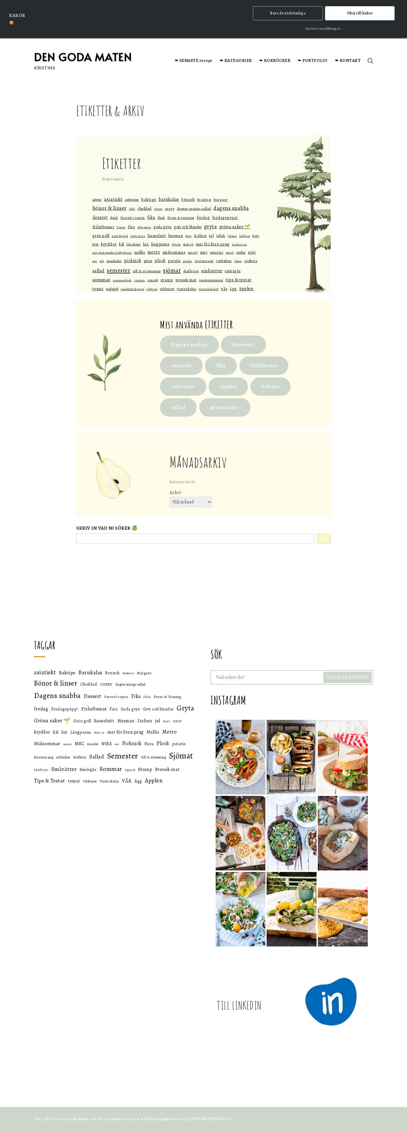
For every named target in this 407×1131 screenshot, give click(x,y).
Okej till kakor (360, 13)
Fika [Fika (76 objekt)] (151, 217)
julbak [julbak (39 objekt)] (220, 236)
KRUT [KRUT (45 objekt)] (95, 244)
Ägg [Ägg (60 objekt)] (233, 289)
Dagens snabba (189, 344)
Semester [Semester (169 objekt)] (118, 270)
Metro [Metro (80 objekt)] (154, 252)
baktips (271, 386)
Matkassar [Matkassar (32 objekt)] (239, 244)
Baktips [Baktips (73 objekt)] (148, 199)
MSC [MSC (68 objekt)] (204, 252)
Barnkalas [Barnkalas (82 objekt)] (169, 199)
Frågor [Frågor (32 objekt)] (121, 227)
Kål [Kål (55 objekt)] (121, 244)
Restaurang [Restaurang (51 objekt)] (204, 261)
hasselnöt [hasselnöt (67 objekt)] (157, 235)
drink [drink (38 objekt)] (114, 218)
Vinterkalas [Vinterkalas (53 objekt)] (186, 289)
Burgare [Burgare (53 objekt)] (221, 199)
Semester (243, 344)
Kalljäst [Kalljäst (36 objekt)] (244, 236)
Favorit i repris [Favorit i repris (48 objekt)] (132, 217)
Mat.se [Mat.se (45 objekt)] (188, 244)
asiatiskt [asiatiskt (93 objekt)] (113, 199)
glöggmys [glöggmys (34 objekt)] (144, 227)
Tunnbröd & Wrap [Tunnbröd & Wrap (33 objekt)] (132, 289)
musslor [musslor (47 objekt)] (217, 252)
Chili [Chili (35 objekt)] (132, 209)
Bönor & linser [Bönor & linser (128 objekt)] (109, 208)
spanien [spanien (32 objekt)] (139, 281)
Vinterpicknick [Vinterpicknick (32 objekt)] (209, 289)
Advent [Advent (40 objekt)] (97, 199)
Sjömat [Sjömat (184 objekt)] (172, 270)
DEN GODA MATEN (83, 56)
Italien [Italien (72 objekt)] (200, 235)
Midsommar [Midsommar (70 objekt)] (174, 252)
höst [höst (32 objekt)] (188, 236)
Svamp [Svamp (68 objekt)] (167, 280)
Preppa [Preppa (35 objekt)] (187, 261)
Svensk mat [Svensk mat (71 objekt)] (186, 280)
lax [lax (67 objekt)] (146, 244)
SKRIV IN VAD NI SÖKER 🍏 (107, 528)
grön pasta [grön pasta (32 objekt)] (137, 236)
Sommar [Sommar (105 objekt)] (101, 280)
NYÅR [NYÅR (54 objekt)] (252, 252)
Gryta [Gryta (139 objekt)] (210, 226)
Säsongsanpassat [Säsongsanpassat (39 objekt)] (211, 280)
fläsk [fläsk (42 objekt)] (161, 218)
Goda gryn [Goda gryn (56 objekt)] (162, 227)
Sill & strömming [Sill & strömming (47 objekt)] (147, 271)
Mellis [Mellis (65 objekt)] (139, 252)
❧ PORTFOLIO (313, 61)
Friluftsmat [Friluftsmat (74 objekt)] (103, 227)
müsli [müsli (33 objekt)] (230, 253)
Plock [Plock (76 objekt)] (160, 261)
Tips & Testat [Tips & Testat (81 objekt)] (239, 280)
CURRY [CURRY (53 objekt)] (170, 209)
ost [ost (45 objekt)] (101, 261)
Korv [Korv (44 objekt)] (255, 235)
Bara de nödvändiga (288, 13)
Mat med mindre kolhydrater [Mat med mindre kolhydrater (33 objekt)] (112, 253)
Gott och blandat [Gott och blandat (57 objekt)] (188, 227)
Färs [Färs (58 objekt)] (131, 227)
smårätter (183, 386)
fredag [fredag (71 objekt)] (203, 217)
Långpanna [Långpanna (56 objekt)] (160, 244)
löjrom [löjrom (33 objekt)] (176, 244)
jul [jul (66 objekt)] (211, 235)
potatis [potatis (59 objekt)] (174, 261)
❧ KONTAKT (348, 61)
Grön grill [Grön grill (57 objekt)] (100, 235)
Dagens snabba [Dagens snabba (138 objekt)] (231, 208)
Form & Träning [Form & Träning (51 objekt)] (180, 217)
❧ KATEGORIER (236, 61)
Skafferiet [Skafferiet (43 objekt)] (191, 271)
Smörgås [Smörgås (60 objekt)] (233, 271)
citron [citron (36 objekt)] (158, 209)
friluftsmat (264, 365)
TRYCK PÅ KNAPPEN (347, 677)
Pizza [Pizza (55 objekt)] (148, 261)
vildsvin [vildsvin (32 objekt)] (151, 289)
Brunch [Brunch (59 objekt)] (187, 199)
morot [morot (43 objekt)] (193, 252)
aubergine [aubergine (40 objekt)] (132, 199)
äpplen (228, 386)
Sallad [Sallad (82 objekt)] (98, 270)
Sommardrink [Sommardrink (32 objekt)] (122, 281)
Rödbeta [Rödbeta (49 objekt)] (250, 261)
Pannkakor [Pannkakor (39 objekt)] (114, 261)
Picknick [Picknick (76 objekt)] (132, 261)
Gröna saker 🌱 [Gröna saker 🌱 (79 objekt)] (234, 227)
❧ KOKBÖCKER (275, 61)
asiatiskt (181, 365)
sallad (178, 407)
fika (221, 365)
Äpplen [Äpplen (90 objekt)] (246, 288)
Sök (324, 539)
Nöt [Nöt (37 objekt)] (94, 261)
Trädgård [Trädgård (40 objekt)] (112, 289)
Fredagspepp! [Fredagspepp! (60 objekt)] (225, 217)
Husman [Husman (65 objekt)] (175, 235)
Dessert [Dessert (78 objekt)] (100, 217)
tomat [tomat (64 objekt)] (98, 289)
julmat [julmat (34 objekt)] (232, 236)
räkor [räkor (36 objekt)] (238, 261)
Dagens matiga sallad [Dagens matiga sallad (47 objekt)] (194, 208)
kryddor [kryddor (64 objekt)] (109, 244)
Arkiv (175, 493)
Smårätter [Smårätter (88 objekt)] (211, 270)
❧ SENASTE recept (193, 61)
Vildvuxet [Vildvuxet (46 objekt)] (167, 288)
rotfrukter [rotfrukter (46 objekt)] (224, 261)
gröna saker (225, 407)
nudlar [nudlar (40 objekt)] (241, 253)
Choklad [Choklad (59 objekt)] (144, 209)
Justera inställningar (323, 28)
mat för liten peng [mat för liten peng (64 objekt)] (213, 244)
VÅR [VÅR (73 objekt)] (224, 289)
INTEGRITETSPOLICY (211, 1119)
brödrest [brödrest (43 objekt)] (204, 199)
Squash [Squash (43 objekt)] (152, 280)
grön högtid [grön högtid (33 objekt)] (120, 236)
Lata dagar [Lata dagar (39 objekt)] (133, 244)
